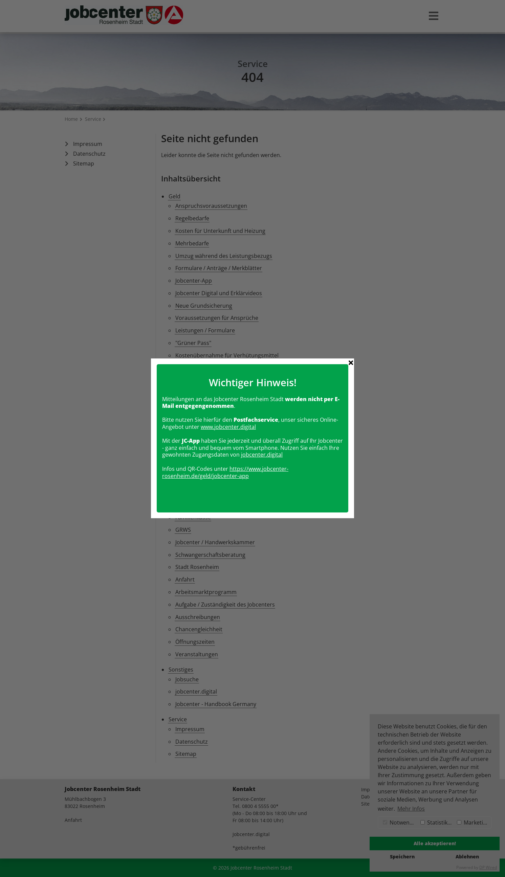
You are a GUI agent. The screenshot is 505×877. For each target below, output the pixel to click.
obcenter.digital (262, 431)
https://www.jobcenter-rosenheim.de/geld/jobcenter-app (225, 448)
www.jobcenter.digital (228, 403)
